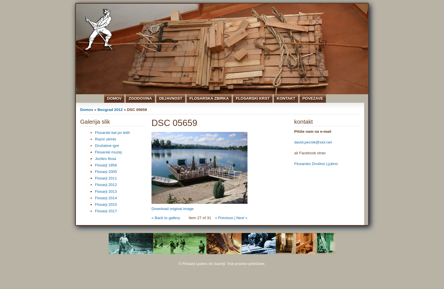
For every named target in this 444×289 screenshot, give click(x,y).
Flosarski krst (253, 98)
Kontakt (286, 98)
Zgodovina (140, 98)
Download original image (172, 209)
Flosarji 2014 (106, 198)
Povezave (312, 98)
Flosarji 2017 (106, 211)
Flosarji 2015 (106, 204)
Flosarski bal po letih (112, 132)
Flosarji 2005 (106, 172)
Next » (241, 218)
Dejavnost (170, 98)
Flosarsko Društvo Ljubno (316, 164)
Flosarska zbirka (209, 98)
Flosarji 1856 (106, 165)
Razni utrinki (105, 139)
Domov (114, 98)
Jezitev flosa (105, 159)
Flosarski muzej (108, 152)
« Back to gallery (165, 218)
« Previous (224, 218)
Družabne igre (107, 146)
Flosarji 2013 (106, 191)
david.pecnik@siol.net (313, 142)
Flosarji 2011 (106, 178)
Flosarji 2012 (106, 185)
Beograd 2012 (110, 110)
